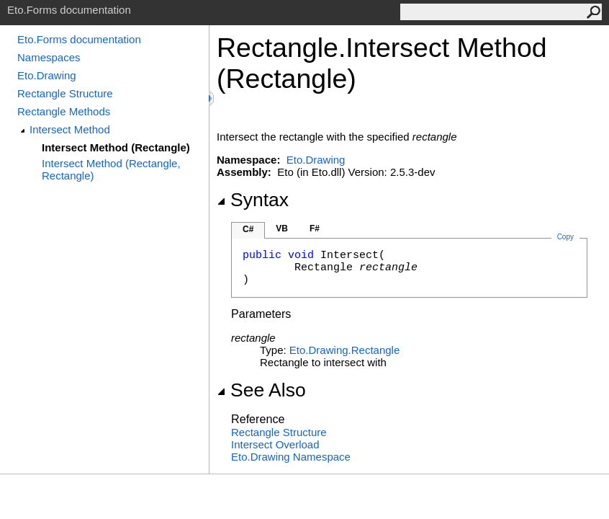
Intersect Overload (275, 444)
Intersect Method (70, 129)
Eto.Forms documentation (79, 39)
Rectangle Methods (63, 111)
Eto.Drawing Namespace (291, 457)
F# (315, 228)
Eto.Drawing (46, 75)
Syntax (253, 199)
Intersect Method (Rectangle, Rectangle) (111, 169)
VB (282, 228)
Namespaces (49, 57)
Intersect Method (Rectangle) (116, 147)
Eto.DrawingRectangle (344, 350)
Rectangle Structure (65, 93)
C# (248, 229)
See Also (261, 390)
